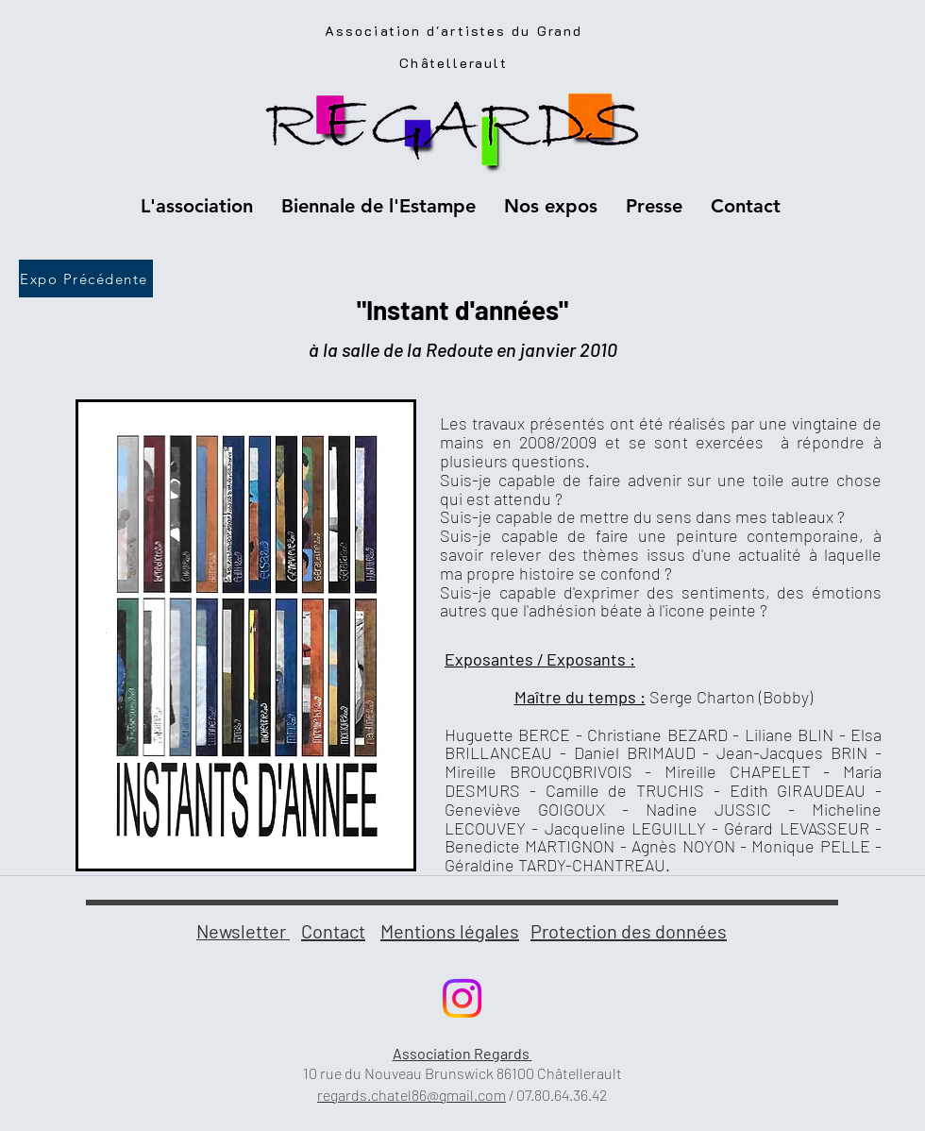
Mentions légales (449, 931)
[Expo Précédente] (86, 278)
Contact (333, 931)
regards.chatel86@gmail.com (411, 1095)
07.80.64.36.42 (561, 1095)
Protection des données (628, 931)
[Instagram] (462, 998)
